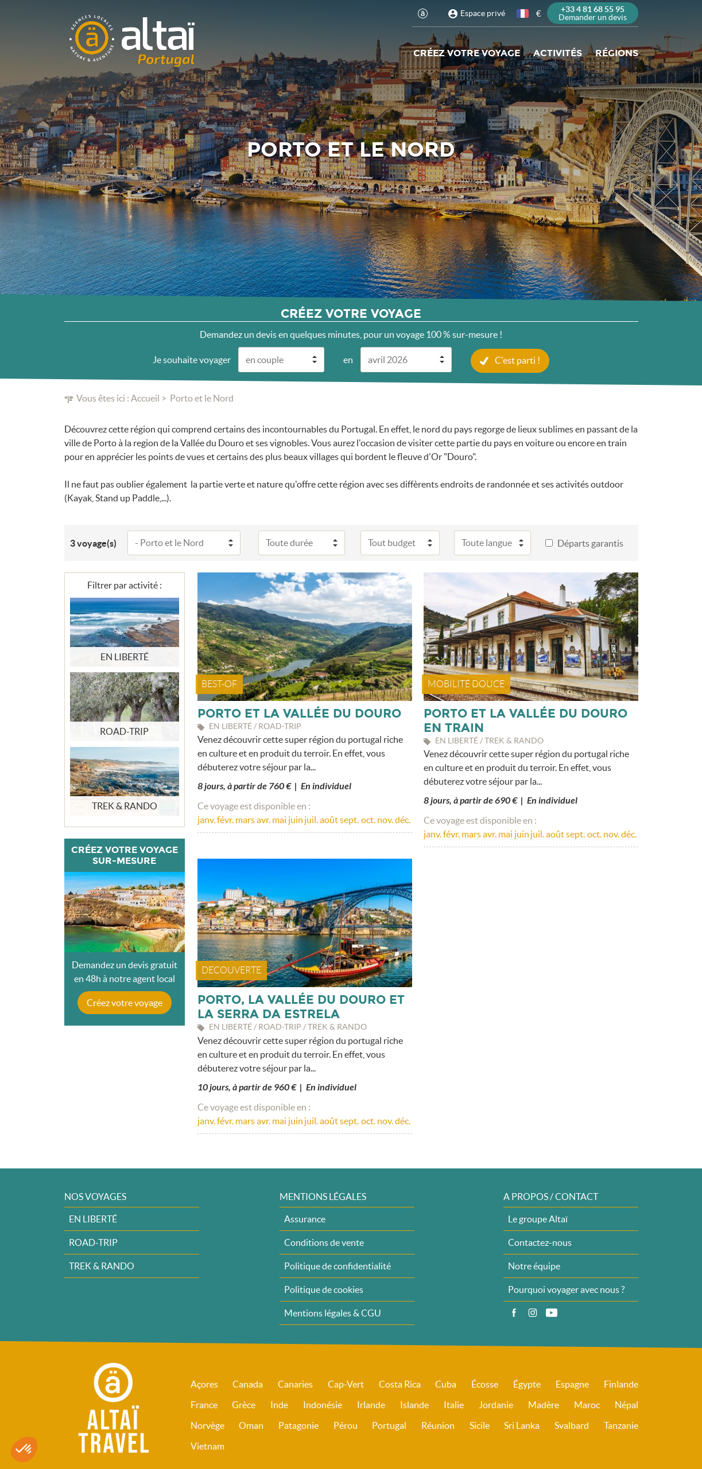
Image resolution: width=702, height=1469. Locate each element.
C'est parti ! (517, 359)
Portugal (389, 1425)
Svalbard (571, 1425)
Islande (414, 1404)
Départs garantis (590, 542)
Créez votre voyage (466, 53)
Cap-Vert (346, 1383)
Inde (279, 1404)
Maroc (587, 1404)
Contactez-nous (540, 1242)
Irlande (371, 1404)
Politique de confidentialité (337, 1265)
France (204, 1404)
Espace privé (482, 13)
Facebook (513, 1312)
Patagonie (298, 1425)
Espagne (572, 1383)
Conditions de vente (324, 1242)
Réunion (438, 1425)
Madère (543, 1404)
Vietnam (207, 1445)
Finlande (621, 1383)
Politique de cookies (323, 1289)
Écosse (484, 1383)
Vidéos (551, 1312)
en (348, 359)
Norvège (207, 1425)
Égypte (527, 1383)
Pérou (345, 1425)
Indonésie (322, 1404)
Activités (557, 53)
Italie (454, 1404)
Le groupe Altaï (538, 1218)
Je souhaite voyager (192, 359)
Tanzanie (621, 1425)
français (523, 13)
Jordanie (496, 1404)
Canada (247, 1383)
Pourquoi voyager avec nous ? (566, 1289)
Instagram (532, 1312)
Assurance (304, 1218)
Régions (616, 53)
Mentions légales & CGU (332, 1312)
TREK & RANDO (101, 1265)
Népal (626, 1404)
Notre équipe (534, 1265)
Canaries (295, 1383)
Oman (251, 1425)
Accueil (145, 397)
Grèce (243, 1404)
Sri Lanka (522, 1425)
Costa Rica (400, 1383)
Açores (204, 1383)
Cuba (445, 1383)
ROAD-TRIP (93, 1242)
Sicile (480, 1425)
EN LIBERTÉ (93, 1218)
